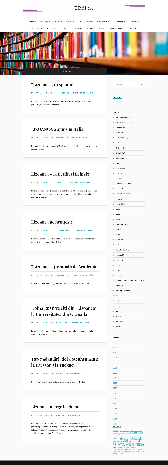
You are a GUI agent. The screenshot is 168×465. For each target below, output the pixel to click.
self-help (129, 433)
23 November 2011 (61, 335)
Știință (118, 306)
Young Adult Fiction (124, 431)
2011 (115, 419)
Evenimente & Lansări (39, 28)
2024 (115, 352)
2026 (115, 342)
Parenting (119, 260)
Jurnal (118, 219)
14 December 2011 (61, 281)
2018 (115, 383)
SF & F (118, 301)
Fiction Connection (123, 194)
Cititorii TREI (65, 28)
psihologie (138, 443)
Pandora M (120, 255)
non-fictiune (120, 435)
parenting (116, 431)
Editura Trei (132, 440)
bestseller (137, 438)
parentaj (133, 447)
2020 (115, 373)
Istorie (118, 209)
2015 (115, 398)
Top (54, 28)
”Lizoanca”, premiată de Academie (57, 269)
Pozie (118, 270)
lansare (141, 451)
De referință (120, 168)
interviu (137, 447)
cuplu (128, 435)
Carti (117, 143)
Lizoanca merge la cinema (59, 418)
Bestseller (78, 28)
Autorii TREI (135, 21)
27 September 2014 (61, 93)
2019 (115, 378)
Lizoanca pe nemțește (54, 221)
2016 (115, 393)
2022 (115, 362)
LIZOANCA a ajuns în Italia (60, 129)
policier (133, 449)
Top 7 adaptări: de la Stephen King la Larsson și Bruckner (63, 374)
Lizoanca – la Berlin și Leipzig (63, 173)
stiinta (131, 435)
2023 (115, 357)
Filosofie (119, 199)
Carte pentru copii (104, 21)
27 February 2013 (61, 230)
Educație (89, 21)
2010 (115, 424)
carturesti (116, 447)
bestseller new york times (136, 431)
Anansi (136, 451)
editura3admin (40, 93)
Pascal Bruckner (117, 451)
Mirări (118, 245)
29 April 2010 (59, 427)
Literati (118, 234)
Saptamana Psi (140, 449)
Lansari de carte (122, 224)
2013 (115, 408)
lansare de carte (117, 441)
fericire (114, 435)
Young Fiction (121, 21)
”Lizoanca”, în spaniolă (56, 84)
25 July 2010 (58, 386)
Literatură (119, 240)
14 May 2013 (58, 138)
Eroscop (119, 178)
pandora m (116, 453)
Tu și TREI (91, 28)
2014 (115, 403)
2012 (115, 413)
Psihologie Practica (123, 291)
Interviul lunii (120, 204)
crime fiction (122, 453)
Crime (118, 163)
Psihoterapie (120, 296)
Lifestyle (133, 28)
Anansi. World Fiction (124, 122)
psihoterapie (117, 433)
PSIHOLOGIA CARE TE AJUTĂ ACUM (68, 21)
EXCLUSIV (119, 189)
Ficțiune (31, 21)
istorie (123, 437)
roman (117, 438)
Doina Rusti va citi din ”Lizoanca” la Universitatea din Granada (64, 320)
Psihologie (44, 21)
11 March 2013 (59, 182)
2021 (115, 368)
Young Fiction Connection (127, 451)
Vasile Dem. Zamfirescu (125, 449)
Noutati (102, 28)
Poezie (118, 265)
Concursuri (120, 158)
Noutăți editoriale (122, 250)
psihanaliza (141, 435)
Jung (135, 435)
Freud (124, 435)
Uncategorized (76, 386)
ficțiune (140, 444)
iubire (122, 441)
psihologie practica (124, 447)
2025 (115, 347)
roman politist (137, 433)
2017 (115, 388)
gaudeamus (115, 449)
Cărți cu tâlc (120, 148)
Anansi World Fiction (117, 28)
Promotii (119, 275)
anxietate (124, 433)
